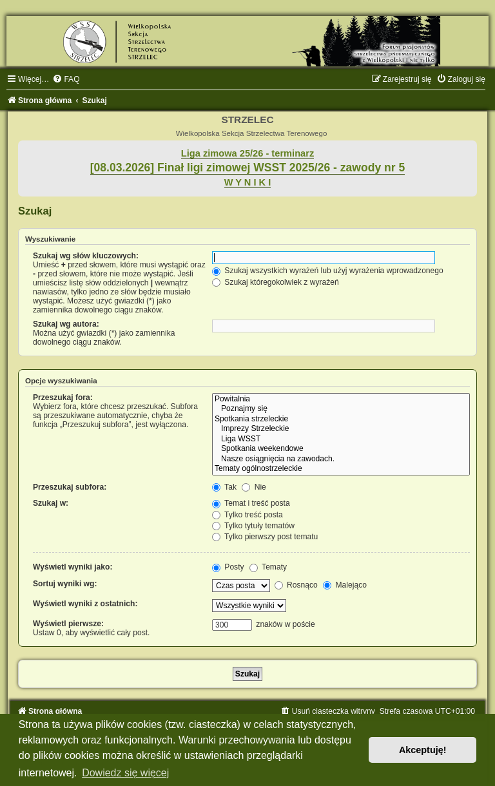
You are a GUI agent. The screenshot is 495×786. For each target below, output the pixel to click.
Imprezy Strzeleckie (341, 429)
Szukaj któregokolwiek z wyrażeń (275, 282)
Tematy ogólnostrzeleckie (341, 469)
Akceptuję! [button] (423, 750)
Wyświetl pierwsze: (68, 623)
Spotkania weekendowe (341, 449)
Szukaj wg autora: (66, 324)
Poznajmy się (341, 409)
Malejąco (345, 585)
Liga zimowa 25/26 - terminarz (247, 153)
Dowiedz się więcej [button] (125, 772)
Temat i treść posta (251, 503)
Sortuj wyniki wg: (65, 583)
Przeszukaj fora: (63, 397)
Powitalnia (341, 399)
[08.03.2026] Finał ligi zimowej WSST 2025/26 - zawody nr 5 (247, 167)
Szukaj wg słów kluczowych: (86, 255)
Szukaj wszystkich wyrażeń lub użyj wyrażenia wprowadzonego (327, 270)
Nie (254, 487)
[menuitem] (65, 79)
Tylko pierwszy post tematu (265, 536)
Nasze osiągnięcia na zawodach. (341, 459)
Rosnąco (296, 585)
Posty (228, 566)
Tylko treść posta (247, 514)
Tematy (268, 566)
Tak (224, 487)
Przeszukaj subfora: (69, 487)
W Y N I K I (247, 182)
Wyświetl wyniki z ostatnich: (85, 603)
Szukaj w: (50, 503)
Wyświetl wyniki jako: (72, 566)
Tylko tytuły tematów (253, 525)
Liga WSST (341, 439)
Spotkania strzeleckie (341, 419)
